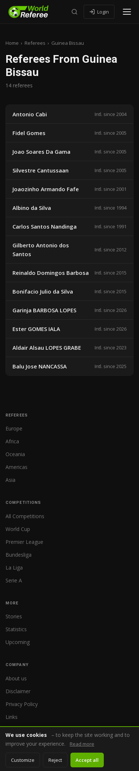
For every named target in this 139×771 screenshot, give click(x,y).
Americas (17, 466)
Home (12, 43)
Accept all (87, 760)
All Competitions (25, 516)
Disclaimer (18, 691)
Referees (35, 43)
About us (16, 678)
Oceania (15, 454)
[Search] (74, 11)
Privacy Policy (22, 704)
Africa (12, 441)
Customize (22, 760)
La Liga (14, 567)
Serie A (14, 580)
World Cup (18, 528)
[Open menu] (126, 11)
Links (12, 716)
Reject (55, 760)
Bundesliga (19, 554)
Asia (10, 479)
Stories (14, 616)
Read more (82, 744)
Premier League (24, 541)
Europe (14, 428)
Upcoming (18, 642)
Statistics (16, 629)
